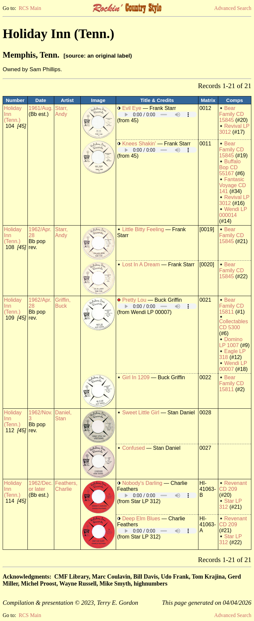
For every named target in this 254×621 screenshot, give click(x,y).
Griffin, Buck (63, 303)
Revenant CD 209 (233, 486)
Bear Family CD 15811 (231, 306)
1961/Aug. (41, 108)
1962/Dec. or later (41, 486)
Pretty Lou (134, 300)
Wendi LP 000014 (233, 212)
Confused (133, 448)
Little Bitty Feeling (143, 229)
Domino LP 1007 (231, 342)
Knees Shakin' (139, 143)
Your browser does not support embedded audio (157, 114)
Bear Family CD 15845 (231, 114)
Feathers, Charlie (66, 486)
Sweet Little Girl (140, 412)
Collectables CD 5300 (233, 324)
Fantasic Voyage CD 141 (232, 185)
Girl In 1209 (135, 377)
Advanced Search (232, 8)
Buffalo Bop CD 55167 (230, 167)
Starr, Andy (61, 111)
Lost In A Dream (141, 264)
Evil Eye (131, 108)
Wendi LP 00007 (233, 366)
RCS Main (30, 8)
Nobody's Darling (142, 483)
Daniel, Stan (63, 415)
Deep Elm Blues (141, 518)
